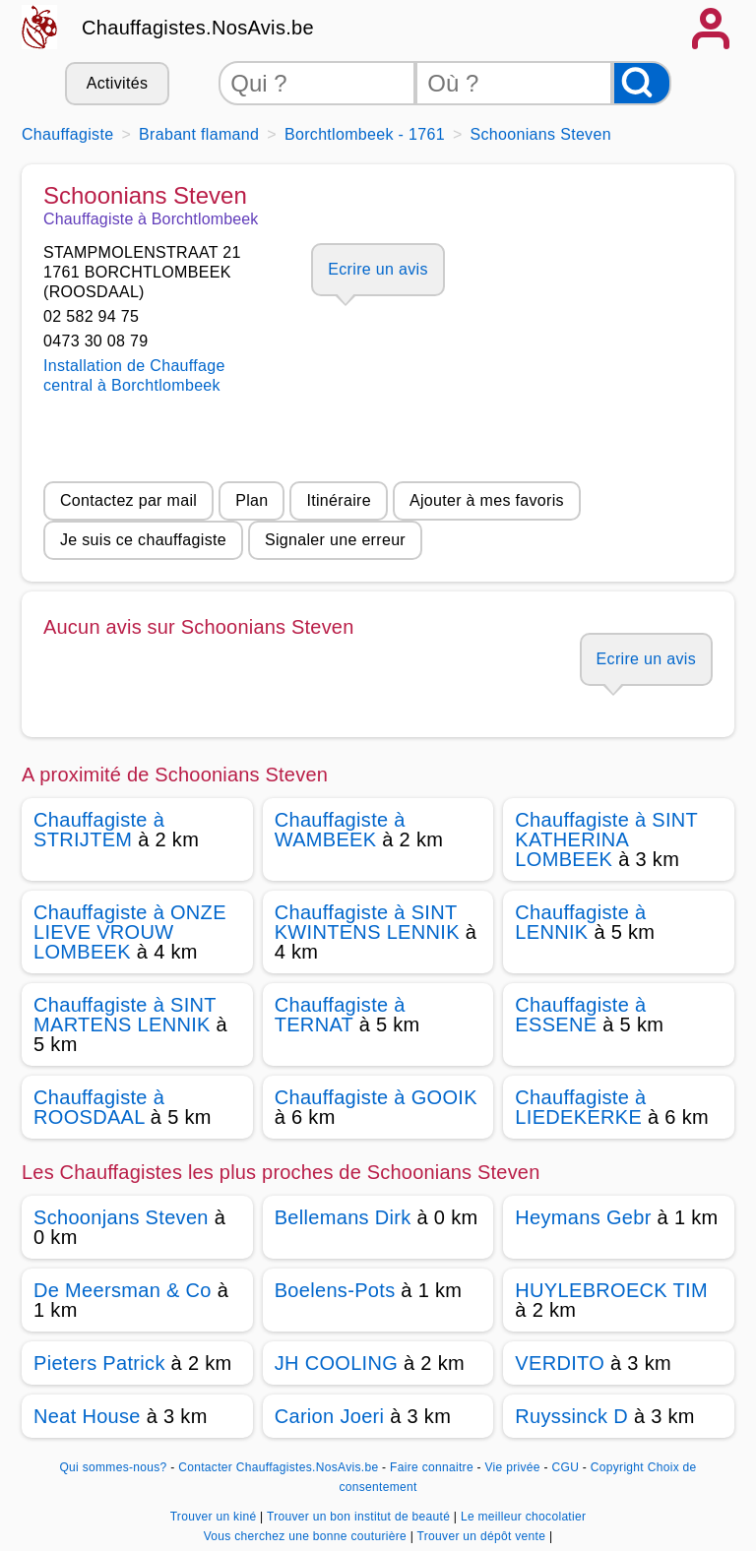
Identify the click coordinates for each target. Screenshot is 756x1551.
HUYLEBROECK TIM (611, 1290)
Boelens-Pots (335, 1290)
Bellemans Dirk (343, 1217)
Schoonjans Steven (121, 1217)
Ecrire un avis (377, 269)
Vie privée (512, 1467)
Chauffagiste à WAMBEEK (340, 829)
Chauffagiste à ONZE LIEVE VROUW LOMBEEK (129, 931)
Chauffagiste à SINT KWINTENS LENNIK (367, 922)
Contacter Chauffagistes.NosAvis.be (278, 1467)
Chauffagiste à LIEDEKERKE (580, 1107)
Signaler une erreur (335, 539)
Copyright (617, 1467)
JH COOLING (336, 1363)
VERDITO (559, 1363)
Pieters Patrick (99, 1363)
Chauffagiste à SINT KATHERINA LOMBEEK (606, 839)
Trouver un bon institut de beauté (360, 1516)
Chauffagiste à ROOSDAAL (98, 1107)
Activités (117, 83)
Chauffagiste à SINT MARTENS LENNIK (124, 1014)
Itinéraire (338, 500)
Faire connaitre (431, 1467)
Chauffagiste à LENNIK (580, 922)
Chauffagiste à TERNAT (340, 1014)
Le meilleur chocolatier (523, 1516)
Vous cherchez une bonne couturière (307, 1536)
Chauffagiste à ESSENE (580, 1014)
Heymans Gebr (583, 1217)
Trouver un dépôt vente (483, 1536)
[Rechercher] (641, 83)
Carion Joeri (330, 1416)
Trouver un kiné (215, 1516)
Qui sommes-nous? (112, 1467)
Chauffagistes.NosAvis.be (198, 27)
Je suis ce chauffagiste (143, 539)
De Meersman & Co (122, 1290)
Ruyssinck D (571, 1416)
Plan (251, 500)
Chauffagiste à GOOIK (376, 1097)
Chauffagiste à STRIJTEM (98, 829)
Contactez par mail (128, 500)
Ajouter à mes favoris (487, 500)
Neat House (87, 1416)
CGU (566, 1467)
